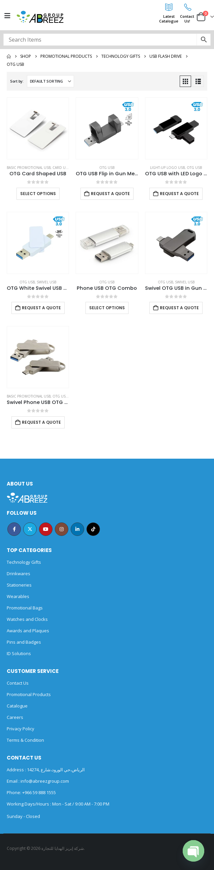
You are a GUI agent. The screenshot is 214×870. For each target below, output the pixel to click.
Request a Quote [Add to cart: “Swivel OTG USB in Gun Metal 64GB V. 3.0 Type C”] (179, 308)
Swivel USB (46, 282)
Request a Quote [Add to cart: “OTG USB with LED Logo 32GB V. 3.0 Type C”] (179, 193)
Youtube (45, 529)
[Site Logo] (40, 16)
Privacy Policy (20, 729)
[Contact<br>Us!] (187, 7)
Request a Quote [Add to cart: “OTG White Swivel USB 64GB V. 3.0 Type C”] (41, 308)
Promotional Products (29, 694)
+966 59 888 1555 (39, 792)
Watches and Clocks (27, 619)
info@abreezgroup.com (44, 781)
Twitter (30, 529)
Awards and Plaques (28, 631)
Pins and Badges (24, 642)
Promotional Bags (25, 608)
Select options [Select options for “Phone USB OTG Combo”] (107, 308)
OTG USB (106, 167)
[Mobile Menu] (7, 15)
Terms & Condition (25, 740)
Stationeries (19, 585)
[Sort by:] (50, 81)
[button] (185, 81)
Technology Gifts (24, 562)
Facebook (14, 529)
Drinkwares (18, 573)
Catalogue (17, 706)
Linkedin (77, 529)
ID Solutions (19, 653)
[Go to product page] (38, 128)
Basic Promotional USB (28, 167)
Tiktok (93, 529)
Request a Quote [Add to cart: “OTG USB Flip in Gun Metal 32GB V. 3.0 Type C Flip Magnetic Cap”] (110, 193)
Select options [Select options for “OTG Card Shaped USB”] (38, 193)
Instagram (61, 529)
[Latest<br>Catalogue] (169, 7)
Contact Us (18, 683)
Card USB (61, 167)
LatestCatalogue (168, 19)
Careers (15, 717)
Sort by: (17, 81)
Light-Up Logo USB (167, 167)
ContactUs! (187, 19)
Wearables (18, 596)
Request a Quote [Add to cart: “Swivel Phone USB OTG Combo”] (41, 422)
